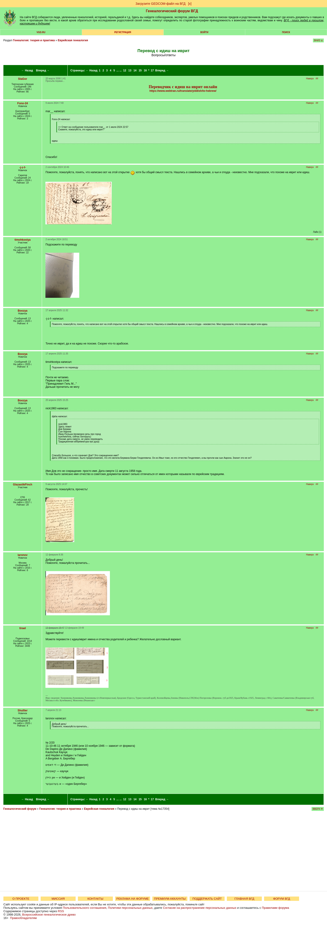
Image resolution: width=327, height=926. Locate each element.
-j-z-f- (22, 167)
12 (124, 70)
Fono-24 (22, 103)
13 (129, 70)
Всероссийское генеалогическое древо (49, 914)
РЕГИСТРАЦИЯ (122, 32)
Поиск (286, 32)
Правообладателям (23, 918)
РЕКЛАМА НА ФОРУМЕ (132, 898)
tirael (22, 628)
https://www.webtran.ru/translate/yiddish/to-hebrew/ (182, 90)
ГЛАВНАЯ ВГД (244, 898)
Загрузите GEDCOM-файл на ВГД (161, 3)
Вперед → (43, 70)
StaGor (22, 78)
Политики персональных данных (130, 907)
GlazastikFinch (22, 484)
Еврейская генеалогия (73, 40)
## (317, 78)
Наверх (310, 78)
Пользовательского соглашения (84, 907)
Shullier (22, 710)
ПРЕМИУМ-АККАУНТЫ (170, 898)
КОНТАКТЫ (95, 898)
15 (140, 70)
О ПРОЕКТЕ (20, 898)
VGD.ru (41, 32)
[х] (189, 3)
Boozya (22, 310)
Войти (204, 32)
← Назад (27, 70)
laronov (22, 555)
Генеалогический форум (19, 808)
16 (145, 70)
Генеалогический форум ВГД (172, 11)
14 (135, 70)
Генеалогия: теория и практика (34, 40)
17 (152, 70)
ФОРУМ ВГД (281, 898)
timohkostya (23, 239)
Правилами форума (275, 907)
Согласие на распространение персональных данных (199, 907)
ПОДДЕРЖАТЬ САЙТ (207, 898)
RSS (61, 911)
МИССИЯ (58, 898)
